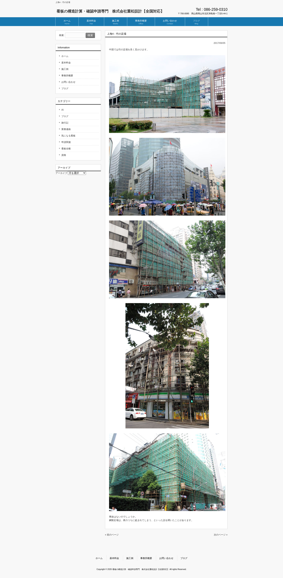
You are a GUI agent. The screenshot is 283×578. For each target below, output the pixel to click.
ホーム (64, 56)
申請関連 (66, 142)
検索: (61, 35)
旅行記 (64, 122)
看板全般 (66, 148)
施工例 (64, 69)
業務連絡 (66, 129)
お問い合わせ (68, 82)
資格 (63, 155)
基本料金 (66, 62)
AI (62, 109)
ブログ (64, 88)
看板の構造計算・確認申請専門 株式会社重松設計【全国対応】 (110, 11)
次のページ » (220, 534)
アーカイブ (61, 173)
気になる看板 (68, 135)
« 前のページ (112, 534)
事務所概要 (67, 75)
